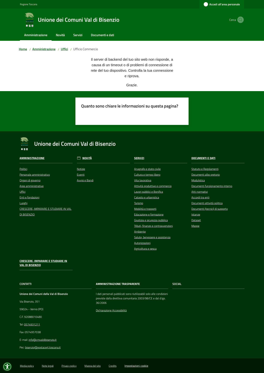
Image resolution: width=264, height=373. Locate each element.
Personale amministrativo (35, 174)
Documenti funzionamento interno (211, 186)
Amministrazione (44, 49)
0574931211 (32, 324)
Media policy (27, 366)
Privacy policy (69, 366)
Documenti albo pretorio (205, 174)
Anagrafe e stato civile (147, 169)
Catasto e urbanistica (146, 197)
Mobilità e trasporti (145, 209)
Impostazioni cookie (136, 366)
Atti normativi (199, 192)
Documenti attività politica (207, 203)
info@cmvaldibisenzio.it (43, 340)
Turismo (138, 203)
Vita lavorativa (142, 180)
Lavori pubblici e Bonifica (148, 192)
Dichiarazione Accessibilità (111, 310)
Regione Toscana (28, 4)
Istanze (195, 214)
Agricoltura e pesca (145, 248)
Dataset (196, 220)
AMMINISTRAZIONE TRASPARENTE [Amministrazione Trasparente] (118, 284)
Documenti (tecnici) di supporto (209, 209)
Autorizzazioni (142, 243)
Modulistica (198, 180)
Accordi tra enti (200, 197)
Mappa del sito (93, 366)
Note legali (48, 366)
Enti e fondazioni (29, 197)
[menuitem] (36, 35)
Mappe (195, 226)
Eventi (81, 174)
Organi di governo (30, 180)
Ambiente (140, 231)
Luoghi (23, 203)
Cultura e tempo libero (147, 174)
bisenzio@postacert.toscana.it (43, 347)
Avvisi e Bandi (85, 180)
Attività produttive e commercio (152, 186)
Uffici (64, 49)
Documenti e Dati (203, 158)
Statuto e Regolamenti (204, 169)
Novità (87, 158)
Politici (23, 169)
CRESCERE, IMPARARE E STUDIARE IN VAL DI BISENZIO (46, 212)
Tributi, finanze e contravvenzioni (153, 226)
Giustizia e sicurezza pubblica (151, 220)
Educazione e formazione (148, 214)
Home (23, 49)
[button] (240, 19)
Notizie (81, 169)
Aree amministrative (32, 186)
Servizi (139, 158)
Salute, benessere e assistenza (152, 237)
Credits (113, 366)
